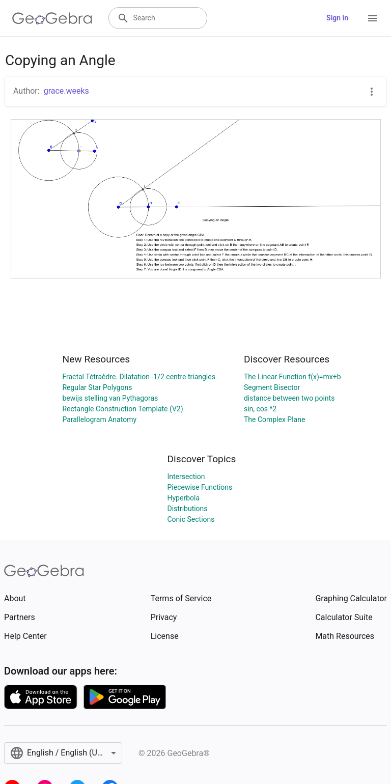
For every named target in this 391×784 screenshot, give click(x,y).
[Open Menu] (373, 18)
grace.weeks (66, 91)
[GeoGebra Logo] (52, 18)
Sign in (337, 18)
